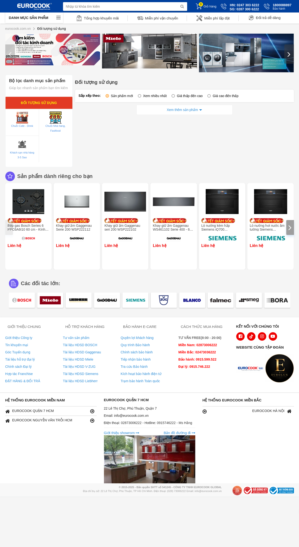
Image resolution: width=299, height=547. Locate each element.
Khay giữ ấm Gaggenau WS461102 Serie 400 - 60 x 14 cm (173, 229)
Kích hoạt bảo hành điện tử (141, 374)
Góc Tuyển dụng (17, 352)
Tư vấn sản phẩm (76, 338)
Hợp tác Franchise (19, 374)
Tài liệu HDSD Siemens (80, 374)
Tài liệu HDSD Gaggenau (82, 352)
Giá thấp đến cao (190, 96)
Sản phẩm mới (122, 96)
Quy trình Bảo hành (135, 345)
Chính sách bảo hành (137, 352)
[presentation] (10, 54)
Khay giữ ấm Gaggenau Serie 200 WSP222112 (74, 227)
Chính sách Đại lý (18, 367)
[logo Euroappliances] (251, 369)
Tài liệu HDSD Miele (78, 359)
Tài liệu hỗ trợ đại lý (20, 359)
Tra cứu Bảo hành (134, 367)
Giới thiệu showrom (122, 433)
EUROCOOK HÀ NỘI (247, 411)
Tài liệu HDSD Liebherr (80, 381)
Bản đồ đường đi (179, 433)
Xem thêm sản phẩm (182, 110)
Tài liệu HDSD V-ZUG (79, 367)
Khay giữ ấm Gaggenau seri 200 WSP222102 (122, 227)
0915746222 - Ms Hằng (174, 423)
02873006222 (132, 423)
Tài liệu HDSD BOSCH (80, 345)
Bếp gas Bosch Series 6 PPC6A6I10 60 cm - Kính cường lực (26, 229)
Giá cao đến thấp (225, 96)
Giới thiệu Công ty (18, 338)
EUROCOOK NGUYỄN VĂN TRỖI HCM (49, 420)
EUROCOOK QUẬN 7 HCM (49, 411)
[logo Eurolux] (280, 369)
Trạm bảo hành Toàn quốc (140, 381)
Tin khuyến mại (16, 345)
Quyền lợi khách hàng (137, 338)
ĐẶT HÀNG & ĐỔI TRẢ (22, 381)
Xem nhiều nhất (155, 96)
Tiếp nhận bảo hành (136, 359)
